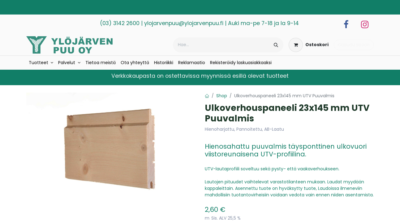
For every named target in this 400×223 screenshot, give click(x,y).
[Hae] (276, 44)
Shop (221, 96)
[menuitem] (41, 62)
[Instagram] (364, 24)
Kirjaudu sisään (354, 45)
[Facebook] (346, 24)
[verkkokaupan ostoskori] (309, 45)
